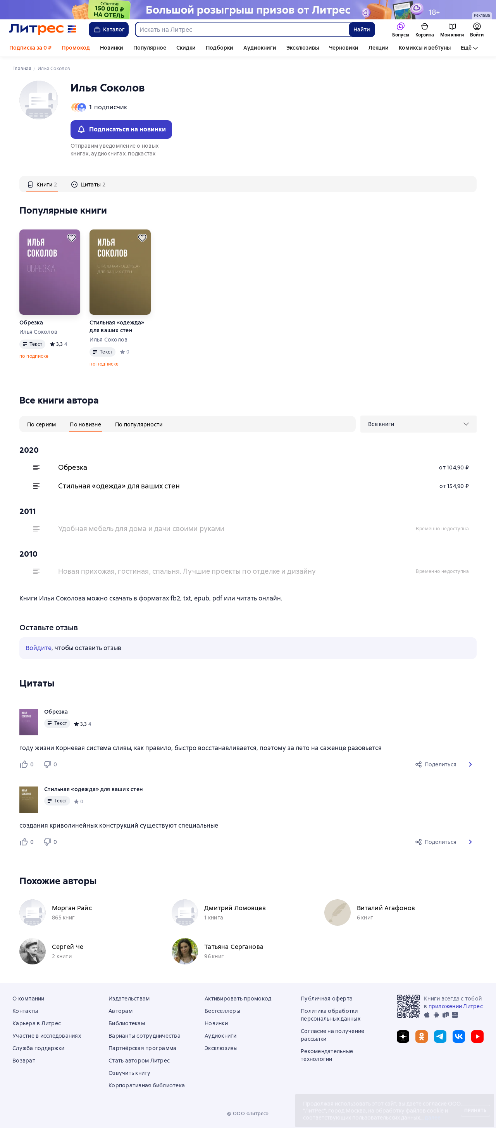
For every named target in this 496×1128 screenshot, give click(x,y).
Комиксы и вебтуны (425, 47)
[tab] (42, 184)
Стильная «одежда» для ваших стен (117, 326)
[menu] (418, 424)
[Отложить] (71, 238)
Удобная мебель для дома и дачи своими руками (141, 528)
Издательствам (129, 998)
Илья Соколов (38, 331)
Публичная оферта (327, 998)
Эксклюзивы (302, 47)
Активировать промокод (238, 998)
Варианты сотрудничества (144, 1035)
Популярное (149, 47)
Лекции (379, 47)
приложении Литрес (456, 1006)
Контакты (25, 1010)
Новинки (111, 47)
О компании (28, 998)
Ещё (466, 47)
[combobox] (242, 29)
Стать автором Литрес (139, 1060)
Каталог (109, 29)
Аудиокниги (259, 47)
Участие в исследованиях (46, 1035)
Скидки (186, 47)
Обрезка (31, 322)
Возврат (23, 1060)
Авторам (120, 1010)
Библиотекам (126, 1023)
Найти (361, 29)
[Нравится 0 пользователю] (27, 764)
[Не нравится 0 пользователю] (51, 764)
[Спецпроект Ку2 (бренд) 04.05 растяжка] (248, 9)
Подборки (219, 47)
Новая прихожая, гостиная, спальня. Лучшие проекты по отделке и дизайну (187, 571)
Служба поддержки (38, 1048)
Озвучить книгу (129, 1072)
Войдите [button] (39, 648)
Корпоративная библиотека (146, 1085)
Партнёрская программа (142, 1048)
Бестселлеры (222, 1010)
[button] (470, 764)
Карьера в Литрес (36, 1023)
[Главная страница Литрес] (42, 29)
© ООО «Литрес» (248, 1113)
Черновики (343, 47)
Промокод (76, 47)
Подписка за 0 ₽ (30, 47)
